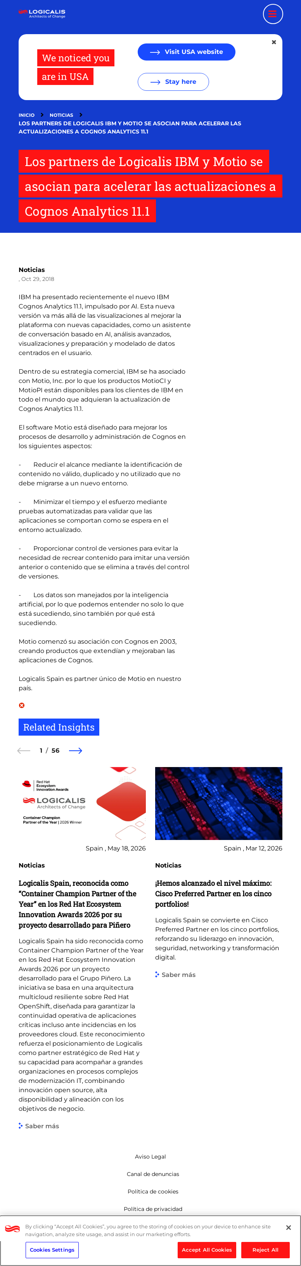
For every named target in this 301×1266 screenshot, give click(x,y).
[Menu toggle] (273, 14)
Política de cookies (153, 1191)
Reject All (266, 1250)
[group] (82, 948)
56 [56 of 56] (55, 750)
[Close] (288, 1227)
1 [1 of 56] (41, 750)
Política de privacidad (153, 1208)
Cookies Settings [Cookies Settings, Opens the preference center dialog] (52, 1250)
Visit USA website (193, 51)
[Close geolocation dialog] (274, 42)
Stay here (179, 81)
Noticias (61, 115)
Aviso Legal (150, 1156)
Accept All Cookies (207, 1250)
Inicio (27, 115)
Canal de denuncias (153, 1174)
